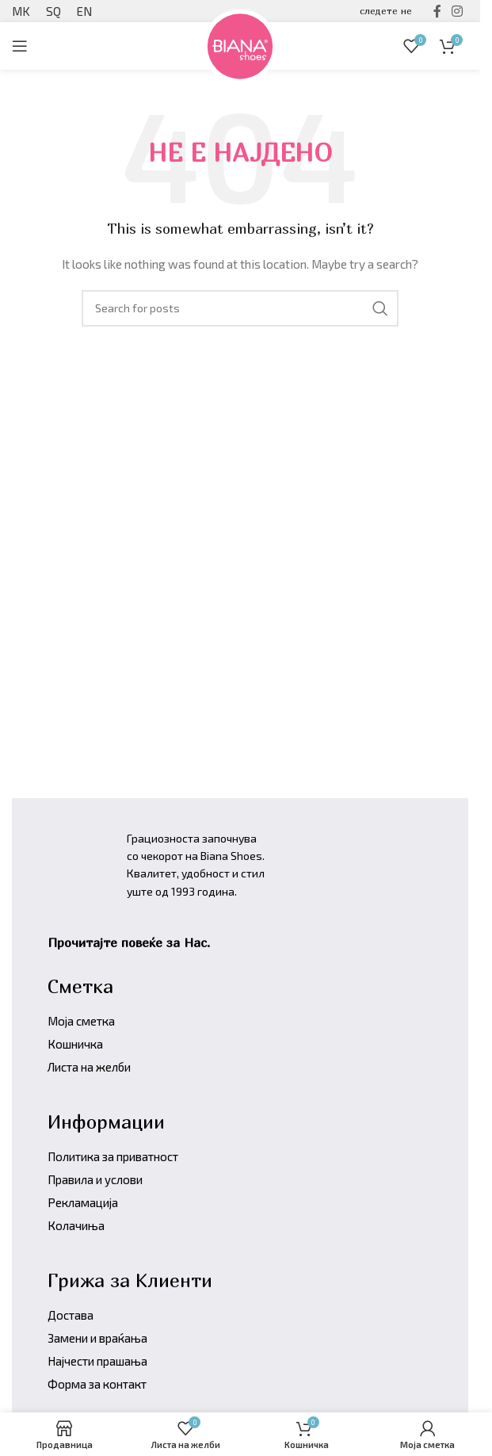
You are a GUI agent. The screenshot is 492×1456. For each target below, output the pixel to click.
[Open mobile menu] (20, 46)
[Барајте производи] (240, 308)
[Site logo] (240, 44)
